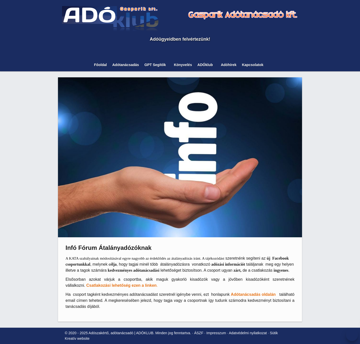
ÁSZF (137, 209)
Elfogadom (12, 102)
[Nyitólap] (173, 76)
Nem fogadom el (37, 102)
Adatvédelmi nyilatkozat (183, 209)
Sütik (208, 209)
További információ (18, 111)
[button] (22, 122)
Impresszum (153, 209)
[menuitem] (24, 117)
